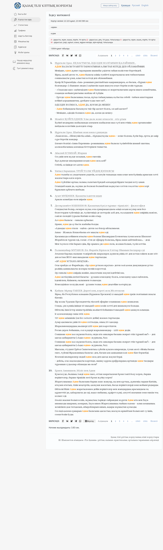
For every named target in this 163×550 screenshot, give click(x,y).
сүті (118, 122)
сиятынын (142, 294)
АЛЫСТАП (106, 66)
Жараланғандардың (66, 326)
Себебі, (58, 165)
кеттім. (142, 244)
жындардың (124, 389)
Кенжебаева (79, 232)
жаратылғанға (84, 389)
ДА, (87, 104)
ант (142, 411)
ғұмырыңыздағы (106, 209)
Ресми (58, 330)
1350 (138, 55)
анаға (97, 403)
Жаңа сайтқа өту (110, 5)
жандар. (73, 139)
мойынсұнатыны (74, 93)
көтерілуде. (125, 284)
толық (98, 284)
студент (69, 349)
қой (113, 212)
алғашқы (79, 147)
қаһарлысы (76, 392)
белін (64, 414)
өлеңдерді (111, 182)
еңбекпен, (142, 277)
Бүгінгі (58, 122)
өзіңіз (119, 209)
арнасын (147, 174)
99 (79, 322)
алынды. (145, 310)
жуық (88, 209)
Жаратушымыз (63, 381)
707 (56, 318)
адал (134, 277)
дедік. (128, 330)
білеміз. (59, 297)
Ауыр (58, 322)
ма (89, 364)
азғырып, (83, 403)
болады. (135, 306)
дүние (74, 70)
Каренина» (84, 143)
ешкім (150, 392)
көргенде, (90, 361)
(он (77, 318)
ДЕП (124, 66)
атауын (59, 385)
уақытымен (79, 174)
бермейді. (144, 352)
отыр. (90, 126)
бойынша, (74, 330)
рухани (95, 277)
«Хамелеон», (61, 136)
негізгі (76, 277)
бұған (121, 374)
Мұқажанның (76, 352)
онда (95, 334)
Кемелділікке (62, 284)
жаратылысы (117, 74)
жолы (62, 301)
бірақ (118, 240)
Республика (71, 294)
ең (114, 97)
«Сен (89, 240)
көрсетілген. (110, 326)
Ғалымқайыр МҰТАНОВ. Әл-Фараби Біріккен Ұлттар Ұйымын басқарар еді (100, 250)
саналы (79, 220)
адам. (86, 165)
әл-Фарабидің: (76, 265)
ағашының (149, 403)
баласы (89, 74)
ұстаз (150, 265)
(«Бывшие (73, 85)
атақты (83, 236)
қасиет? (123, 109)
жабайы (86, 224)
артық (74, 182)
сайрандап (112, 400)
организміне (145, 122)
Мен (57, 244)
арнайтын (126, 411)
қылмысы (66, 322)
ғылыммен (83, 280)
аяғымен (93, 122)
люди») (84, 85)
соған (58, 414)
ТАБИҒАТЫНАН (91, 66)
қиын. (142, 182)
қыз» (70, 89)
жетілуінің (67, 277)
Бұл (57, 160)
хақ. (122, 273)
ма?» (146, 334)
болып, (128, 244)
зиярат (126, 334)
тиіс (90, 109)
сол (82, 330)
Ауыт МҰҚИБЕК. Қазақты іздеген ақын (78, 195)
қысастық (105, 411)
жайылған (104, 122)
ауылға (110, 349)
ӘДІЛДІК (60, 104)
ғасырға (80, 209)
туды (92, 100)
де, (81, 212)
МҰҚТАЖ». (83, 261)
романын (89, 82)
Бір (56, 301)
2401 (81, 314)
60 (83, 306)
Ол (56, 156)
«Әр (87, 265)
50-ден (128, 253)
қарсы (132, 89)
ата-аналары (106, 334)
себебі (127, 97)
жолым (120, 244)
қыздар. (114, 322)
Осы (57, 265)
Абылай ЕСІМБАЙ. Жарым (71, 153)
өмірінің (144, 212)
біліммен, (72, 280)
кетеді (89, 78)
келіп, (81, 400)
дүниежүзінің (117, 253)
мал (113, 122)
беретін (64, 139)
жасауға (116, 411)
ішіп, (150, 411)
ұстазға (99, 265)
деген (91, 228)
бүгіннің (137, 174)
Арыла (58, 199)
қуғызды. (132, 407)
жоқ (98, 160)
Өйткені (59, 389)
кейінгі (58, 100)
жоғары (82, 268)
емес (98, 100)
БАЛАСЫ (67, 66)
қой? (103, 160)
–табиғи (135, 97)
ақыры (110, 407)
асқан (86, 160)
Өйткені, (59, 310)
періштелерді (126, 385)
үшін (61, 156)
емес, (58, 352)
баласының (100, 89)
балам (151, 349)
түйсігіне (66, 182)
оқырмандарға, (116, 82)
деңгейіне (113, 284)
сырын (144, 381)
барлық (68, 253)
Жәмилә (67, 232)
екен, (112, 244)
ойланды (82, 364)
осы (94, 209)
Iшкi (67, 310)
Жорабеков (61, 240)
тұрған (71, 240)
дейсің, (60, 361)
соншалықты (62, 78)
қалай (65, 74)
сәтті (155, 174)
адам (68, 70)
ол (112, 109)
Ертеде (60, 97)
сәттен (123, 186)
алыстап (81, 78)
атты (135, 186)
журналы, (96, 337)
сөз (96, 228)
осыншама (115, 301)
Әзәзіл (58, 400)
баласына (84, 381)
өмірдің (77, 273)
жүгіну (101, 377)
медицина (68, 122)
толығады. (96, 280)
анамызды (60, 403)
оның (102, 322)
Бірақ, (58, 74)
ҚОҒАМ (94, 104)
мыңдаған (82, 257)
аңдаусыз (114, 186)
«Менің (143, 349)
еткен (75, 228)
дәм (68, 407)
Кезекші (59, 357)
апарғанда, (120, 349)
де (152, 136)
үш (101, 244)
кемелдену (105, 277)
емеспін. (96, 156)
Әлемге (59, 143)
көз (74, 334)
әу (73, 224)
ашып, (102, 407)
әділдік (71, 113)
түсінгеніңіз (90, 212)
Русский (136, 5)
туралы (76, 216)
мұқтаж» (109, 265)
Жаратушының (109, 403)
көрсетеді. (100, 268)
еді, (78, 240)
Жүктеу (89, 421)
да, (93, 113)
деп (95, 78)
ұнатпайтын (101, 82)
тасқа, (87, 97)
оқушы (79, 186)
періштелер (106, 389)
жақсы (152, 294)
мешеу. (109, 113)
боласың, (110, 240)
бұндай (101, 182)
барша (147, 374)
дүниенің (135, 381)
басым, (133, 82)
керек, (139, 374)
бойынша (107, 310)
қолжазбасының (64, 147)
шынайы (96, 70)
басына (118, 334)
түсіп (135, 244)
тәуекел (64, 244)
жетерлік (105, 212)
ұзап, (73, 78)
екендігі (67, 216)
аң (114, 381)
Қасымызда (61, 236)
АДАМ (58, 66)
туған (131, 236)
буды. (71, 414)
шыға (139, 89)
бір (94, 109)
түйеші (65, 352)
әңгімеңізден (81, 89)
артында (132, 361)
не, (155, 212)
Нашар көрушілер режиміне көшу (22, 61)
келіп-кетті (106, 306)
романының (97, 143)
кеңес (117, 85)
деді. (147, 240)
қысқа (58, 337)
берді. (119, 357)
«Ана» (80, 82)
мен (127, 74)
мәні (151, 212)
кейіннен (73, 236)
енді (60, 411)
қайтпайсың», (135, 240)
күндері (89, 330)
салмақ (83, 182)
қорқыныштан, (71, 100)
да (103, 113)
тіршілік (80, 377)
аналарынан (76, 160)
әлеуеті (127, 392)
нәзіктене (123, 70)
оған (136, 385)
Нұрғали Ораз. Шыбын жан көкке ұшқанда (81, 132)
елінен (143, 253)
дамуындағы (140, 265)
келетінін (70, 126)
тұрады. (138, 85)
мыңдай (118, 294)
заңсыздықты (77, 361)
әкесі (136, 349)
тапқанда (111, 174)
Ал (56, 220)
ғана (119, 174)
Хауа (145, 400)
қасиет (100, 109)
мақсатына (96, 273)
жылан (66, 400)
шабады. (80, 189)
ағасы (137, 236)
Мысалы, (60, 349)
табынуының (105, 97)
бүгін (135, 136)
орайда (64, 265)
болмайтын (102, 186)
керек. (78, 178)
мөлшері (82, 326)
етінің (128, 122)
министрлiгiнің (84, 310)
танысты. (102, 147)
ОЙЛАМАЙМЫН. (136, 66)
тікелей (95, 301)
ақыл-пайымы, (99, 392)
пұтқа (94, 97)
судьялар (71, 364)
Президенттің (82, 301)
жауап (106, 273)
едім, (84, 244)
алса (71, 178)
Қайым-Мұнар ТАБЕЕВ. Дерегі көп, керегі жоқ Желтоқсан (89, 290)
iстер (72, 310)
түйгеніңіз (74, 212)
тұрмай (139, 334)
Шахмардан (108, 236)
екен (75, 199)
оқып (101, 85)
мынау (100, 361)
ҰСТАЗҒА (72, 261)
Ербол (77, 349)
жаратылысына (119, 89)
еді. (107, 232)
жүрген (123, 400)
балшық (72, 374)
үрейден (84, 100)
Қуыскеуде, (61, 374)
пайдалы (60, 126)
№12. (105, 337)
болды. (95, 224)
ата (136, 400)
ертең (147, 136)
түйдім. (100, 93)
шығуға (109, 85)
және (150, 253)
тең (156, 392)
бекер (102, 228)
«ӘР (57, 261)
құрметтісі (60, 392)
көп (125, 352)
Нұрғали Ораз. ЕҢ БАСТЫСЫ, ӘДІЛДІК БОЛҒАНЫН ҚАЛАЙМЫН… (95, 62)
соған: (83, 240)
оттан (99, 374)
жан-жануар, (105, 381)
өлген (79, 165)
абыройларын (91, 407)
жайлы (88, 93)
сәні (57, 216)
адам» (112, 136)
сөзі (123, 265)
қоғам (98, 113)
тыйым (123, 403)
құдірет (112, 392)
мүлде (72, 156)
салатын (92, 182)
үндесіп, (90, 174)
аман (124, 240)
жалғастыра (62, 178)
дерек (65, 330)
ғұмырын (76, 411)
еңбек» (84, 228)
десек (72, 74)
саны (75, 314)
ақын (68, 186)
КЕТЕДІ (117, 66)
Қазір (58, 82)
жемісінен (60, 407)
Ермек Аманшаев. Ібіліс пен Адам (75, 370)
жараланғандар (102, 330)
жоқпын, (81, 156)
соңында (59, 93)
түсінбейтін (125, 143)
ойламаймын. (105, 78)
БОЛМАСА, (72, 104)
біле (136, 352)
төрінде (102, 400)
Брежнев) (105, 294)
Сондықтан (61, 209)
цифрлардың (119, 361)
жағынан (136, 392)
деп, (117, 212)
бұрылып (60, 189)
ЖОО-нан (71, 257)
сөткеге (88, 318)
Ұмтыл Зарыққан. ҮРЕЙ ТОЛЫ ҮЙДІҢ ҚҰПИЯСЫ (84, 171)
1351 (145, 55)
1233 (90, 326)
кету (135, 182)
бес (81, 318)
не (60, 216)
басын (102, 352)
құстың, (125, 381)
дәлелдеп (81, 126)
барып (77, 244)
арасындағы (138, 389)
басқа (115, 385)
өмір (156, 136)
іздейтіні (115, 273)
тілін (75, 385)
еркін (132, 294)
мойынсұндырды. (149, 385)
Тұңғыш (70, 301)
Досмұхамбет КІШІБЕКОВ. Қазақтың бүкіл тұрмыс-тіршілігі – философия (100, 205)
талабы (65, 174)
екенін (91, 268)
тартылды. (101, 257)
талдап (128, 182)
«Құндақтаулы (100, 136)
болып (74, 400)
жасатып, (106, 385)
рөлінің (59, 268)
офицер (100, 240)
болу (133, 374)
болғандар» (61, 85)
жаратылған (110, 374)
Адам (59, 109)
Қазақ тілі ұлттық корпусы (47, 6)
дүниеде (63, 160)
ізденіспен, (60, 280)
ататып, (68, 385)
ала (108, 352)
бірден (120, 182)
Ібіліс (67, 389)
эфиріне (104, 301)
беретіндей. (135, 70)
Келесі (153, 55)
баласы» (89, 352)
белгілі (67, 143)
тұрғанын (60, 364)
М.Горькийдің (68, 82)
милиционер (71, 357)
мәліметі (97, 310)
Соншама (60, 334)
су (146, 411)
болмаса (80, 113)
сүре (57, 139)
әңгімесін (93, 85)
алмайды (68, 199)
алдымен (128, 212)
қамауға (135, 310)
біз (63, 294)
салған (131, 403)
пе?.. (103, 100)
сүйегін (101, 349)
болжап (91, 186)
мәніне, (86, 273)
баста (78, 224)
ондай (82, 357)
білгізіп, (153, 381)
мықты (95, 232)
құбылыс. (88, 220)
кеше (121, 136)
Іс (56, 314)
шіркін (82, 199)
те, (77, 74)
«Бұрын (141, 82)
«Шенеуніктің (76, 136)
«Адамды (60, 228)
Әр (56, 273)
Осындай (60, 186)
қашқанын (117, 352)
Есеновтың (121, 236)
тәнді (80, 374)
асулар (133, 209)
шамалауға (124, 306)
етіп (71, 244)
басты (119, 97)
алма (140, 403)
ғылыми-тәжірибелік (85, 253)
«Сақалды (62, 89)
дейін (96, 389)
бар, (141, 136)
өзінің (97, 74)
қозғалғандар (64, 314)
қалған (67, 411)
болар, (71, 209)
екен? (94, 364)
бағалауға (81, 109)
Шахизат (146, 236)
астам (136, 253)
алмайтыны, (149, 89)
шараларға (103, 253)
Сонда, (58, 306)
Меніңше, (60, 70)
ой (94, 93)
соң (130, 186)
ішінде (69, 165)
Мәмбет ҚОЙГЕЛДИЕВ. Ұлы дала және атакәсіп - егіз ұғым (90, 119)
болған (97, 236)
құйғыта (70, 189)
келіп (131, 85)
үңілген (106, 70)
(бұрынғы (94, 294)
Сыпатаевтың (89, 349)
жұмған (80, 334)
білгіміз (84, 216)
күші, (119, 392)
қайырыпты (68, 337)
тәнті (127, 374)
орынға (95, 244)
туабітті (105, 74)
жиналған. (133, 301)
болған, (128, 136)
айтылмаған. (113, 228)
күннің (70, 306)
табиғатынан (137, 74)
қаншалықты (70, 268)
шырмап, (72, 403)
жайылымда (81, 122)
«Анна (74, 143)
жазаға (104, 318)
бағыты (84, 277)
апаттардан (146, 97)
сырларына (85, 70)
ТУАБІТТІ (77, 66)
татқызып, (77, 407)
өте (88, 232)
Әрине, (58, 224)
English (145, 5)
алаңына (84, 294)
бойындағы (69, 109)
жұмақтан (120, 407)
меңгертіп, (84, 385)
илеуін (101, 174)
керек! (108, 377)
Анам (58, 232)
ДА (99, 104)
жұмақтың (91, 400)
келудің (74, 284)
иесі (88, 377)
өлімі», (88, 136)
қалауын (95, 385)
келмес (59, 396)
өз (127, 82)
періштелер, (61, 377)
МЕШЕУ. (106, 104)
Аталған (59, 253)
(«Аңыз (80, 337)
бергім (123, 85)
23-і (107, 322)
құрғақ (108, 361)
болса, (107, 109)
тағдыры (148, 361)
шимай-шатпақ (141, 143)
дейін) (96, 318)
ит (74, 165)
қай (117, 109)
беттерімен (90, 147)
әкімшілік (70, 318)
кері (146, 186)
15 (112, 294)
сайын (114, 70)
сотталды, (93, 322)
